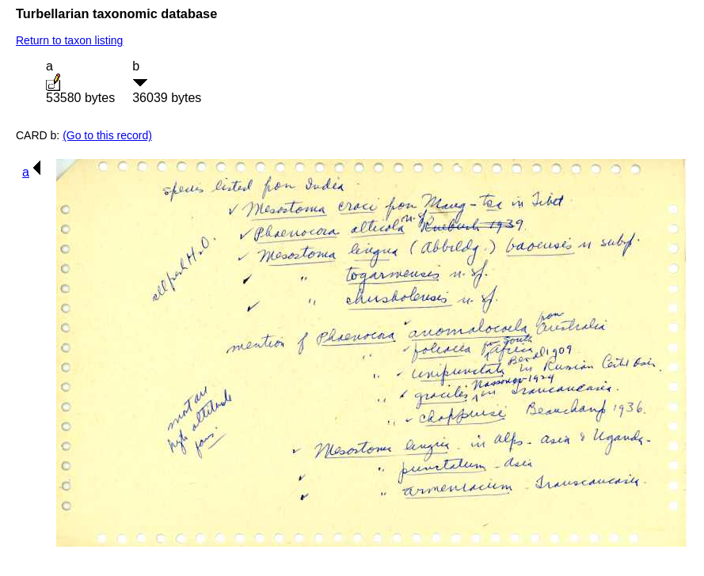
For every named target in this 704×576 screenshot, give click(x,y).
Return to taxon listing (69, 40)
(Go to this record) (107, 135)
